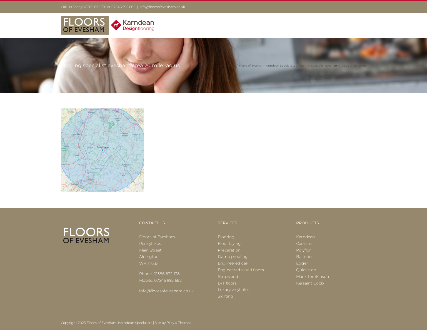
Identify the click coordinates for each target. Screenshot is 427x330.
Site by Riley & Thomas (173, 323)
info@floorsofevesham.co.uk (162, 7)
